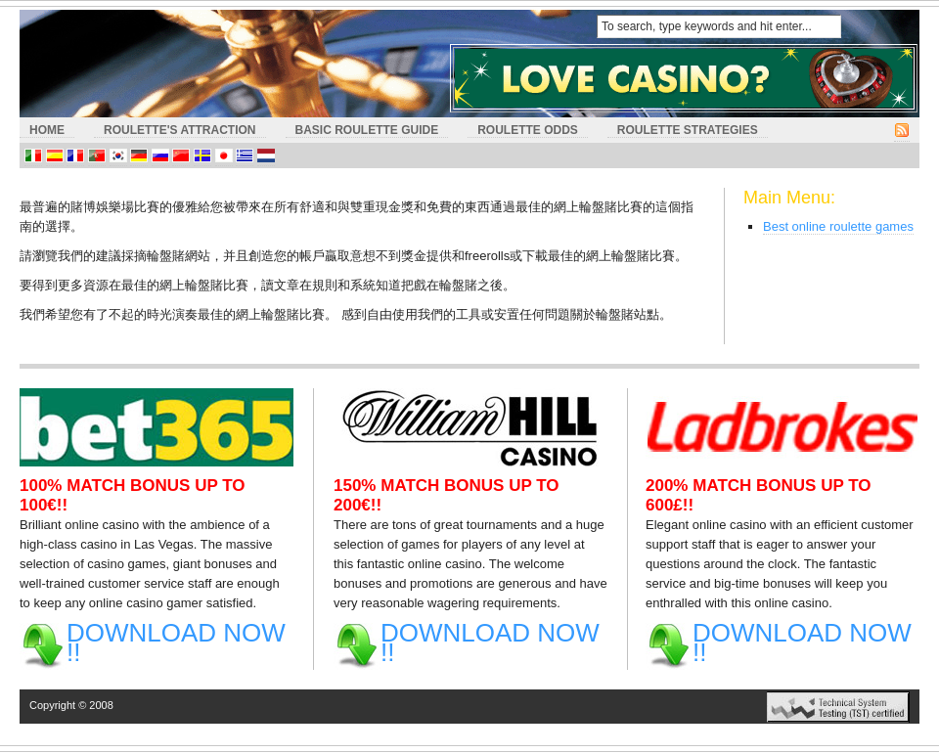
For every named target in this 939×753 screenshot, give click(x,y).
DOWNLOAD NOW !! (176, 642)
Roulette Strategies (687, 130)
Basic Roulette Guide (367, 130)
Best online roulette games (838, 226)
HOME (47, 130)
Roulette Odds (527, 130)
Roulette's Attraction (180, 130)
